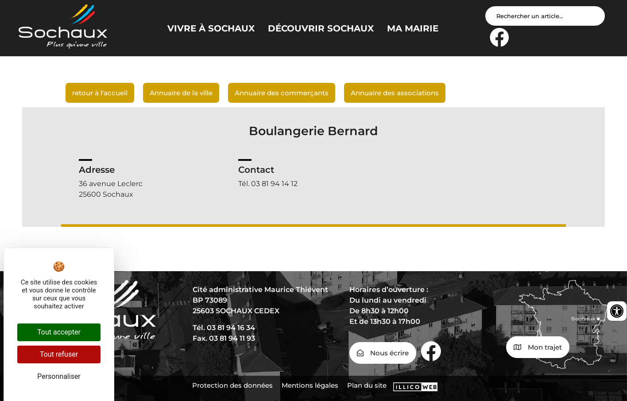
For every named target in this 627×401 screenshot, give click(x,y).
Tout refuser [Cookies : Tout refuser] (59, 354)
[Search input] (545, 16)
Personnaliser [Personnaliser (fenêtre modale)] (59, 376)
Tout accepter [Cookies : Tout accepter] (59, 332)
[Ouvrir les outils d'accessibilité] (617, 311)
